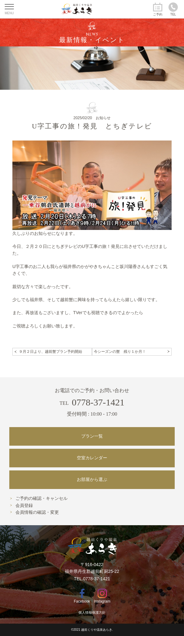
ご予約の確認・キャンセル (41, 498)
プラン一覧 (92, 436)
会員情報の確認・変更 (37, 512)
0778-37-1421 (91, 402)
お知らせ (103, 118)
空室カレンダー (92, 458)
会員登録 (24, 505)
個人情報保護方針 (92, 612)
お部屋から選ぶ (92, 479)
